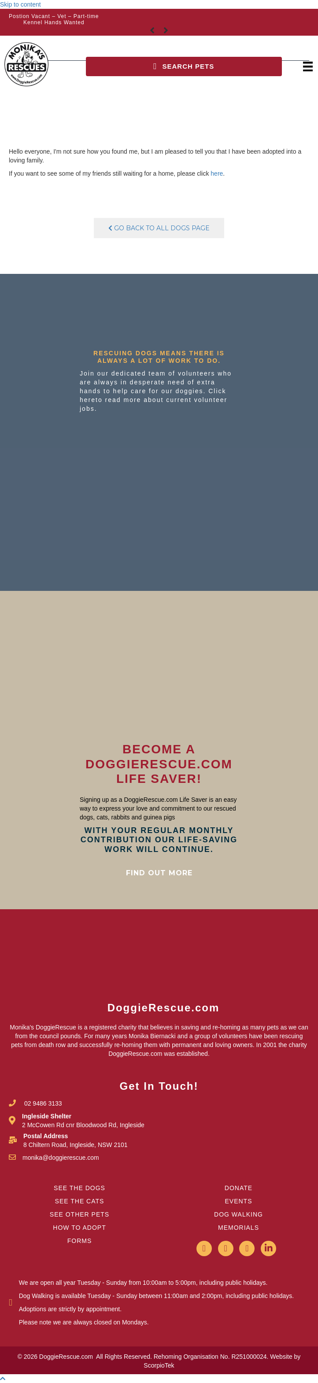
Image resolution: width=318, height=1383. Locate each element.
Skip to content (20, 4)
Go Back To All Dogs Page (159, 228)
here (217, 173)
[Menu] (308, 66)
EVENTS (238, 1201)
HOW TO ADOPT (79, 1227)
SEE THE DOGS (79, 1187)
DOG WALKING (238, 1214)
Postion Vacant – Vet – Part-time (54, 16)
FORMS (79, 1240)
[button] (184, 66)
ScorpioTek (159, 1365)
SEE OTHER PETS (79, 1214)
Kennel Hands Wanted (54, 22)
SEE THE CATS (79, 1201)
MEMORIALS (238, 1227)
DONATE (238, 1187)
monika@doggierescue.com (60, 1157)
